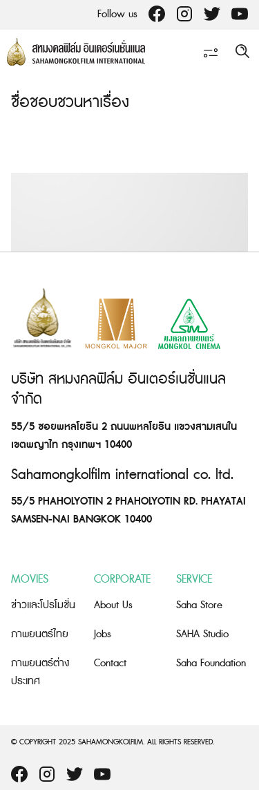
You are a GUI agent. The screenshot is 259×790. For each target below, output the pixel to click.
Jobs (102, 634)
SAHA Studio (202, 634)
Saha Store (199, 605)
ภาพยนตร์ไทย (39, 634)
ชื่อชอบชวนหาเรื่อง (70, 103)
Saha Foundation (211, 663)
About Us (113, 605)
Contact (110, 663)
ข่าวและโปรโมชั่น (43, 605)
